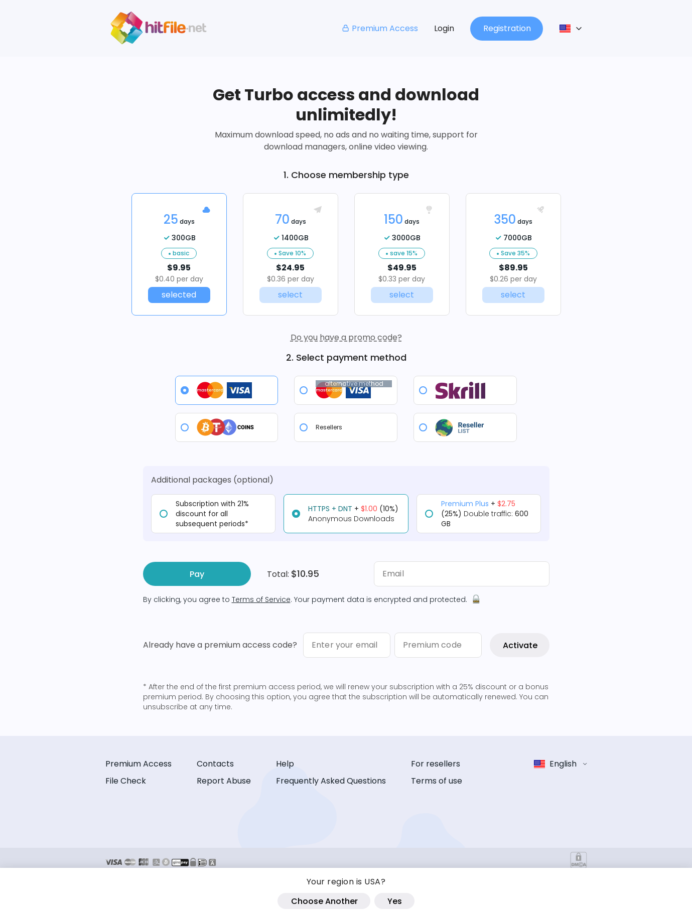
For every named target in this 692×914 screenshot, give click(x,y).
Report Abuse (224, 781)
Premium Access (379, 28)
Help (285, 764)
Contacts (215, 764)
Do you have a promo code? (346, 337)
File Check (125, 781)
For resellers (435, 764)
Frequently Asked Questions (331, 781)
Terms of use (436, 781)
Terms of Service (261, 599)
